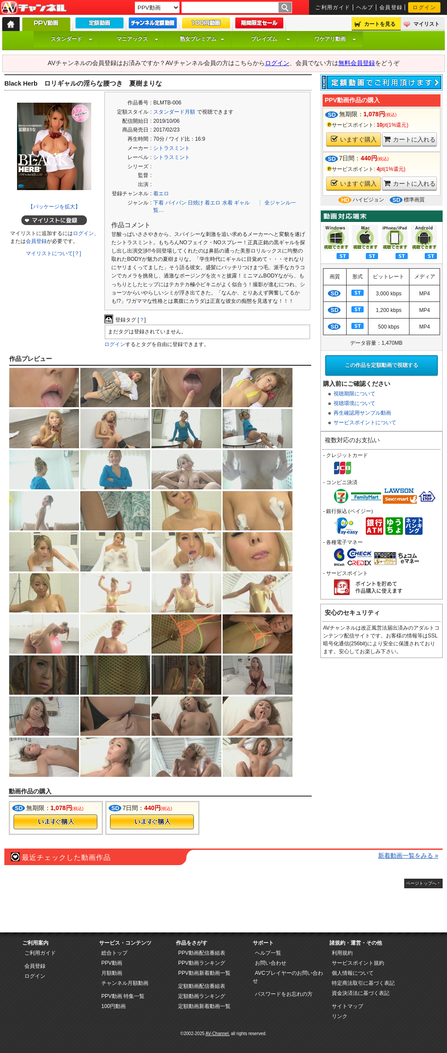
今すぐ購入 (55, 821)
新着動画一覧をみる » (408, 855)
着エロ (161, 194)
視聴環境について (354, 403)
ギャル (242, 203)
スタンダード (72, 39)
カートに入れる (410, 139)
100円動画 (113, 1006)
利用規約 (342, 953)
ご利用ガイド (333, 7)
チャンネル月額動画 (124, 983)
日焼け (195, 203)
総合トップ (114, 953)
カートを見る (379, 24)
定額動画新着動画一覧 (204, 1006)
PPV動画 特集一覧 (122, 996)
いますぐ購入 (354, 139)
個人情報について (353, 973)
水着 (227, 203)
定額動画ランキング (201, 996)
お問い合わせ (270, 963)
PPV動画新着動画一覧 (204, 973)
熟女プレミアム (202, 39)
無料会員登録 (356, 62)
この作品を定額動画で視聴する (381, 365)
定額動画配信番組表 (201, 986)
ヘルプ (365, 7)
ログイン (424, 7)
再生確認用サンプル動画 (362, 413)
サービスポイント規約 (358, 963)
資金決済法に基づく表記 (360, 993)
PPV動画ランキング (201, 963)
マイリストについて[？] (53, 253)
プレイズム (270, 39)
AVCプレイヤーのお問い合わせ (288, 977)
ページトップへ (421, 883)
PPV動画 (111, 963)
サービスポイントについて (365, 422)
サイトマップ (347, 1006)
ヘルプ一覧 (268, 953)
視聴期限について (354, 394)
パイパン (175, 203)
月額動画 (111, 973)
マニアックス (137, 39)
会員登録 (391, 7)
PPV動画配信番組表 (201, 953)
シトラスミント (171, 148)
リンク (339, 1016)
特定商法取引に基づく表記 (363, 983)
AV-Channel (33, 8)
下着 (158, 203)
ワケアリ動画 (335, 39)
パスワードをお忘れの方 (284, 994)
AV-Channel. (218, 1033)
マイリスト (426, 24)
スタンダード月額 (174, 112)
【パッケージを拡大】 (54, 207)
